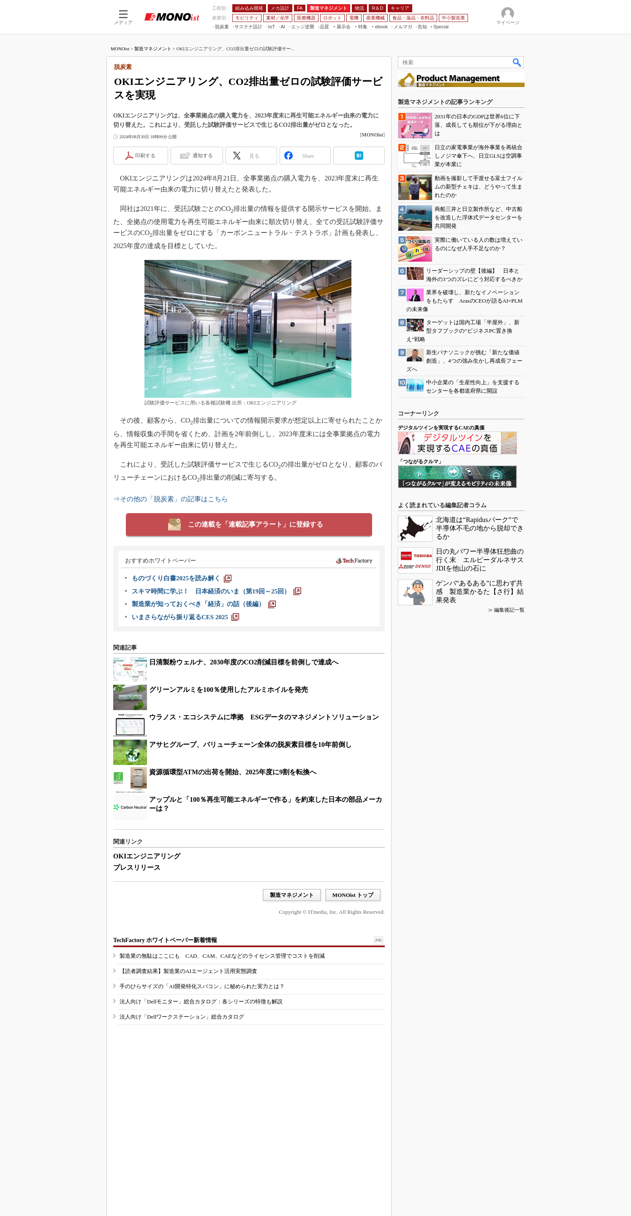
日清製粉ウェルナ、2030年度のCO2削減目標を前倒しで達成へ (243, 662)
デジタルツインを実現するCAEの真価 (441, 428)
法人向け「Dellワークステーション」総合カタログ (182, 1017)
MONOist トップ (352, 895)
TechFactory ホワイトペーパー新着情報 (165, 940)
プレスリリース (136, 867)
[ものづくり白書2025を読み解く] (181, 578)
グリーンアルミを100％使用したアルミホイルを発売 (228, 689)
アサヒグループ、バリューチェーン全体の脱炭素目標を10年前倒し (250, 744)
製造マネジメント (152, 48)
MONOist (120, 48)
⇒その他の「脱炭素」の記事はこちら (170, 499)
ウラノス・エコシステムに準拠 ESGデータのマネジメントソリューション (264, 717)
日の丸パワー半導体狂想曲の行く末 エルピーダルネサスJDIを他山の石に (480, 560)
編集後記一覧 (509, 610)
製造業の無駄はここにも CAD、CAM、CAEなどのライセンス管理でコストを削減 (222, 956)
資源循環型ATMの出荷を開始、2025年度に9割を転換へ (232, 772)
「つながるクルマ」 (420, 462)
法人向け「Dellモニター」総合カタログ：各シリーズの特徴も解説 (201, 1001)
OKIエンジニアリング (146, 856)
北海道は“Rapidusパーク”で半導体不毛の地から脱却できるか (480, 528)
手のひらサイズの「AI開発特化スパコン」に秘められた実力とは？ (202, 986)
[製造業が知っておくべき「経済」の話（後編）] (204, 604)
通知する (203, 155)
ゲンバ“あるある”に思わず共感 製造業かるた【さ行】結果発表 (480, 591)
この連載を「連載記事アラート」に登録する (255, 524)
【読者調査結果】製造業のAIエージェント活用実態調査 (188, 971)
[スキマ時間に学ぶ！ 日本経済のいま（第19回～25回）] (216, 591)
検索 (517, 62)
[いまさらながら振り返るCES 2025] (185, 617)
